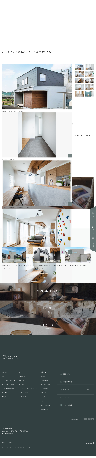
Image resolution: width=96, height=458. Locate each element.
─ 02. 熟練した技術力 (8, 384)
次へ (71, 164)
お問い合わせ (45, 372)
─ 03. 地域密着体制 (8, 388)
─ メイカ (21, 384)
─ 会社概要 (44, 380)
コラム (43, 401)
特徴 (3, 376)
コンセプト (5, 372)
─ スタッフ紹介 (45, 384)
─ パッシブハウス (24, 396)
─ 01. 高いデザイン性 (8, 380)
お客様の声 (22, 376)
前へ (24, 164)
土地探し (4, 396)
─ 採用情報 (44, 388)
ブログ (43, 396)
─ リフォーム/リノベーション (28, 388)
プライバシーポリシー (7, 444)
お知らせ (43, 392)
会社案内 (43, 376)
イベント (21, 372)
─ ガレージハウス (24, 392)
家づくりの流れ (45, 405)
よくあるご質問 (45, 409)
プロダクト (22, 380)
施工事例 (4, 392)
